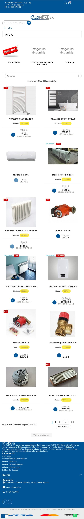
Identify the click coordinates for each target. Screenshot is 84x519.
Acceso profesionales (13, 2)
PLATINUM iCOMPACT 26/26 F (63, 287)
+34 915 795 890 (12, 492)
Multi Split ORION (21, 175)
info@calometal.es (13, 487)
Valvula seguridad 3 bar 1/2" (63, 343)
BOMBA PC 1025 (63, 231)
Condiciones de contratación (14, 459)
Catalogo (69, 62)
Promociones (14, 62)
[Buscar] (16, 22)
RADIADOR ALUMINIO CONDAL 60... (21, 287)
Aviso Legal (6, 456)
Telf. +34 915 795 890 (22, 4)
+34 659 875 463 (13, 7)
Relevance (43, 76)
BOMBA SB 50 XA (21, 343)
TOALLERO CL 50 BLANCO (21, 119)
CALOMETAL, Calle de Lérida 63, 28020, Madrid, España (27, 482)
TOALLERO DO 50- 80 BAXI (63, 119)
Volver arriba (41, 435)
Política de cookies (10, 470)
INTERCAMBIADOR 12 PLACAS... (63, 396)
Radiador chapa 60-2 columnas (21, 231)
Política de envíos (9, 461)
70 (72, 422)
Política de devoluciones (12, 464)
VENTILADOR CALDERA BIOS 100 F (21, 396)
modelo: (16, 123)
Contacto (9, 4)
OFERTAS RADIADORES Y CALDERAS (42, 63)
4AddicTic (71, 510)
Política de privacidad (11, 467)
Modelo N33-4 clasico (63, 175)
